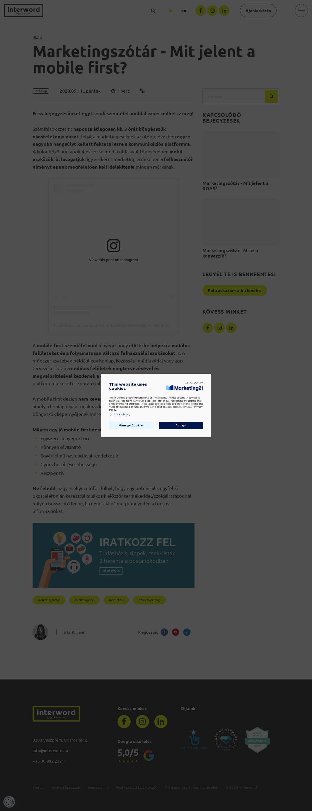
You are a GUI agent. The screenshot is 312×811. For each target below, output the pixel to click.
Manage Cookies (131, 425)
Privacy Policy (119, 414)
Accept (181, 425)
